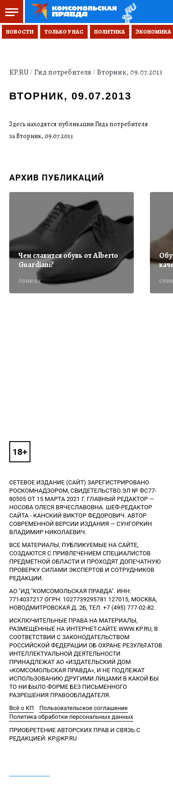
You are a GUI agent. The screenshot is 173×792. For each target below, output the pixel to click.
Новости (20, 31)
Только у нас (64, 31)
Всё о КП (21, 708)
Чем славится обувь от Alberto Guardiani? (68, 260)
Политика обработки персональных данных (71, 716)
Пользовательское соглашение (83, 708)
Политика (109, 31)
